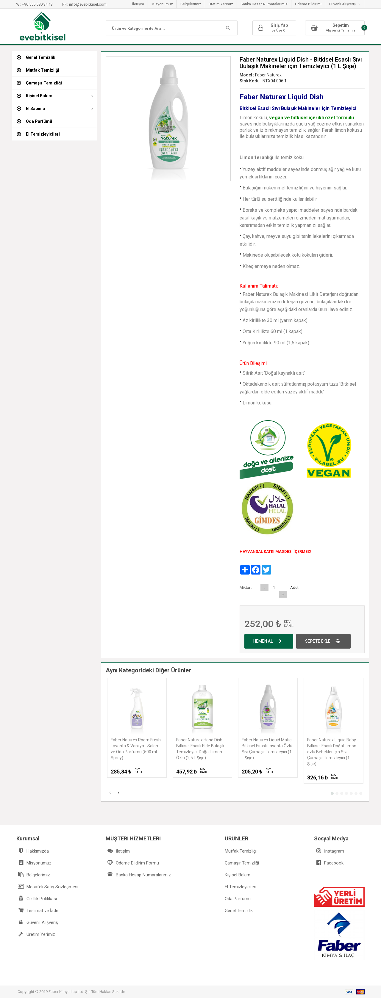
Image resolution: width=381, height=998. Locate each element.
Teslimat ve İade (37, 910)
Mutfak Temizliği (241, 851)
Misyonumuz (162, 4)
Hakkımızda (32, 851)
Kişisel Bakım (237, 875)
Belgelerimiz (190, 4)
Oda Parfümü (238, 898)
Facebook (328, 863)
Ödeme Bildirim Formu (132, 863)
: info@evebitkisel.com (85, 4)
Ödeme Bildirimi (308, 4)
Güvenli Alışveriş (344, 4)
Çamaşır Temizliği (242, 863)
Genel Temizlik (239, 910)
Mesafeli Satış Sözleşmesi (47, 886)
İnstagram (329, 851)
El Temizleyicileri (240, 886)
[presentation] (110, 792)
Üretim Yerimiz (221, 4)
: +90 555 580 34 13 (35, 4)
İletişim (138, 4)
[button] (332, 793)
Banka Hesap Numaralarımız (264, 4)
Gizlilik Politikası (36, 898)
